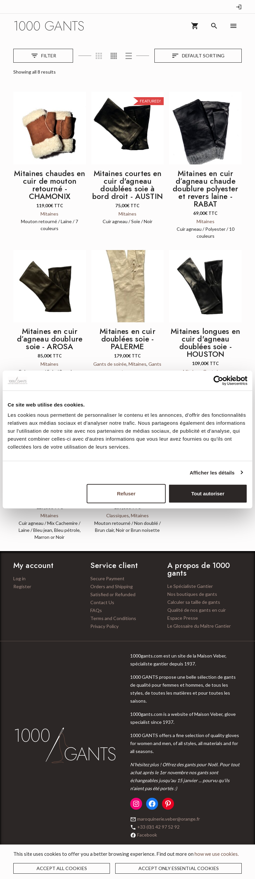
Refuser (126, 493)
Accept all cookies (62, 868)
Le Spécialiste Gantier (190, 586)
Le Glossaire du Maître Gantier (199, 626)
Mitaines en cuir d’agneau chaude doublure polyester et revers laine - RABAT (205, 189)
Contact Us (102, 602)
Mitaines (49, 214)
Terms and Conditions (113, 618)
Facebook (147, 835)
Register (22, 586)
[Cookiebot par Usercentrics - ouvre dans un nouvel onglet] (218, 380)
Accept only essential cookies (178, 868)
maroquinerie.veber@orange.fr (168, 819)
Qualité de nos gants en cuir (196, 610)
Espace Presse (182, 618)
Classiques (117, 515)
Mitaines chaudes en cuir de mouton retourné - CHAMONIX (49, 185)
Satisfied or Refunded (112, 594)
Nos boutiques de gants (192, 594)
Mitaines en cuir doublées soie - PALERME (127, 339)
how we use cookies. (217, 854)
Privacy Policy (104, 626)
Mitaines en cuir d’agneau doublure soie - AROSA (50, 339)
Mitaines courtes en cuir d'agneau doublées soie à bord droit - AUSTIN (127, 185)
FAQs (96, 610)
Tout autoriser (207, 493)
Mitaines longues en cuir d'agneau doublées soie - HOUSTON (205, 343)
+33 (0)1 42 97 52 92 (158, 827)
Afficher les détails (212, 472)
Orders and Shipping (111, 586)
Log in (19, 578)
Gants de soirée (110, 364)
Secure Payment (107, 578)
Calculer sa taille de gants (193, 602)
